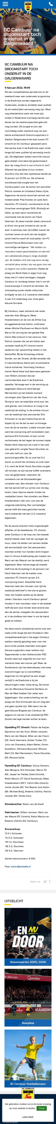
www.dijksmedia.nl (21, 866)
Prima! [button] (42, 1108)
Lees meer (27, 1116)
